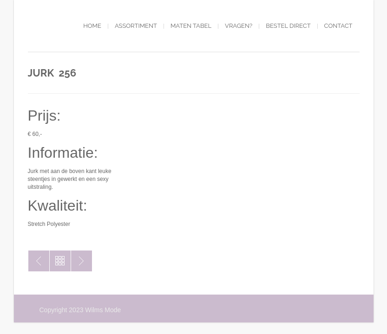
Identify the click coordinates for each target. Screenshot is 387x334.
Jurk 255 (38, 260)
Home (92, 25)
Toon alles (60, 260)
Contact (338, 25)
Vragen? (238, 25)
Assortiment (136, 25)
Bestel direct (288, 25)
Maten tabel (191, 25)
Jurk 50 (81, 260)
